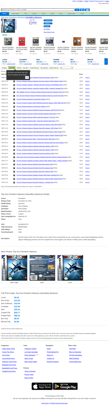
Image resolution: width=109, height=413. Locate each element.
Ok (27, 77)
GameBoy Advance (33, 17)
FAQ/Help (72, 349)
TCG (25, 13)
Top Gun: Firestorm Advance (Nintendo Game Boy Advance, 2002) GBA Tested (38, 124)
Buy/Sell (46, 26)
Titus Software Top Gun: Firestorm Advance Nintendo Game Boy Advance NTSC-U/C (40, 92)
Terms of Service (30, 371)
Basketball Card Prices (9, 368)
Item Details (47, 29)
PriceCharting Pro (53, 352)
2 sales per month (11, 63)
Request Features (53, 362)
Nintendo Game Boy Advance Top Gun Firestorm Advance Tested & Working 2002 (39, 135)
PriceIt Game (45, 403)
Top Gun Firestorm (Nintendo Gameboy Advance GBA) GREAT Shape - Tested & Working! (42, 160)
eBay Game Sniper (30, 362)
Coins (61, 13)
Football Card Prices (9, 371)
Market (4, 13)
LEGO (52, 13)
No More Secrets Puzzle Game (59, 403)
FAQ (86, 1)
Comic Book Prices (8, 358)
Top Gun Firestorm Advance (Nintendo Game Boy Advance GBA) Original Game (39, 179)
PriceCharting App (75, 362)
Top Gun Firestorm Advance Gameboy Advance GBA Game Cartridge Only (37, 175)
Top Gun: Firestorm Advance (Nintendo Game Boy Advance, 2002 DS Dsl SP (38, 110)
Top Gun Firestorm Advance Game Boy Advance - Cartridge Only (34, 182)
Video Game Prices (8, 349)
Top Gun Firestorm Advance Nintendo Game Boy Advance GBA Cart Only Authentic (40, 142)
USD (74, 1)
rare (76, 63)
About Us (50, 355)
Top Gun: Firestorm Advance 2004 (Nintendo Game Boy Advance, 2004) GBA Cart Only (41, 103)
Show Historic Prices (49, 32)
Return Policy (28, 378)
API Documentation (75, 355)
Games (15, 13)
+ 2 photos (16, 24)
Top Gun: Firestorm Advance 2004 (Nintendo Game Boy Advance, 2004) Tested (39, 132)
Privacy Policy (29, 374)
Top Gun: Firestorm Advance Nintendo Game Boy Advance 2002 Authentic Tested (39, 81)
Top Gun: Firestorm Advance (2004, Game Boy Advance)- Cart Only (35, 117)
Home (49, 349)
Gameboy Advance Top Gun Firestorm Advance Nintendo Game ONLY (36, 113)
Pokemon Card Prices (9, 362)
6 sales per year (44, 63)
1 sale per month (28, 63)
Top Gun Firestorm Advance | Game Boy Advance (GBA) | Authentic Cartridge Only (39, 88)
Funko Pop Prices (8, 352)
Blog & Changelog (75, 352)
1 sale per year (61, 63)
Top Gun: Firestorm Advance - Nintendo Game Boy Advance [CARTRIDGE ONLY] (39, 85)
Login (107, 1)
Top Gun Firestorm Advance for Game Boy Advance (31, 99)
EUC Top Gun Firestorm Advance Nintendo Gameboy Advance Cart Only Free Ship (40, 95)
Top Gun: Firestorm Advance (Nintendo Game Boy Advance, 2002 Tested (37, 128)
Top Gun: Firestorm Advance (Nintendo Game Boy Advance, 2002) (35, 77)
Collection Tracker (30, 349)
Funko (43, 13)
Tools (82, 13)
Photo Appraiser (29, 355)
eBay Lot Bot (28, 358)
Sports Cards (71, 13)
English (80, 1)
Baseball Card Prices (9, 365)
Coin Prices (6, 355)
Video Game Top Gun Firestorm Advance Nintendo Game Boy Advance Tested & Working (41, 157)
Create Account (96, 1)
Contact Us (50, 358)
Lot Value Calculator (31, 352)
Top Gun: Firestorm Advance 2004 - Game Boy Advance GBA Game (35, 121)
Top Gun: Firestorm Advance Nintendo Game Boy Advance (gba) (34, 164)
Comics (34, 13)
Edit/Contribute (74, 358)
